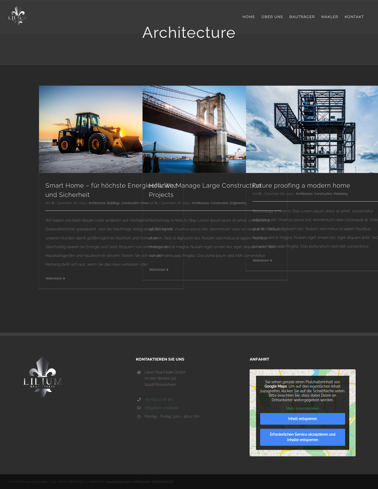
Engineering (238, 203)
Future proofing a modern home (301, 185)
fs (53, 203)
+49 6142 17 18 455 (159, 399)
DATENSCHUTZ (162, 482)
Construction (130, 203)
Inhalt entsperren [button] (302, 419)
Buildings (113, 203)
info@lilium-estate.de (161, 408)
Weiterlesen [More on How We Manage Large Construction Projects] (157, 270)
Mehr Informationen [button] (302, 408)
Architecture (97, 203)
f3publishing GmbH (118, 482)
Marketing (340, 194)
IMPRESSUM (141, 482)
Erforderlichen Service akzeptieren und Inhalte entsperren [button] (302, 437)
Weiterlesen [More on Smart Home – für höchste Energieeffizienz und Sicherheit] (53, 278)
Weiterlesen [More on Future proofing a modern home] (260, 260)
